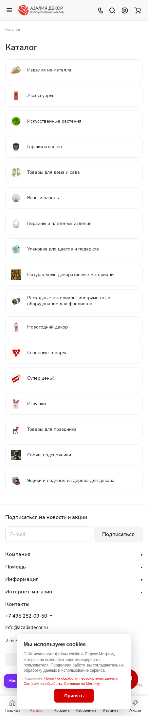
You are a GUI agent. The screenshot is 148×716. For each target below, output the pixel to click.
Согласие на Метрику (82, 684)
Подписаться (118, 534)
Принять (73, 695)
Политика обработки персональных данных (80, 678)
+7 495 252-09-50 (26, 616)
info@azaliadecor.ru (26, 627)
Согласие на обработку (43, 684)
